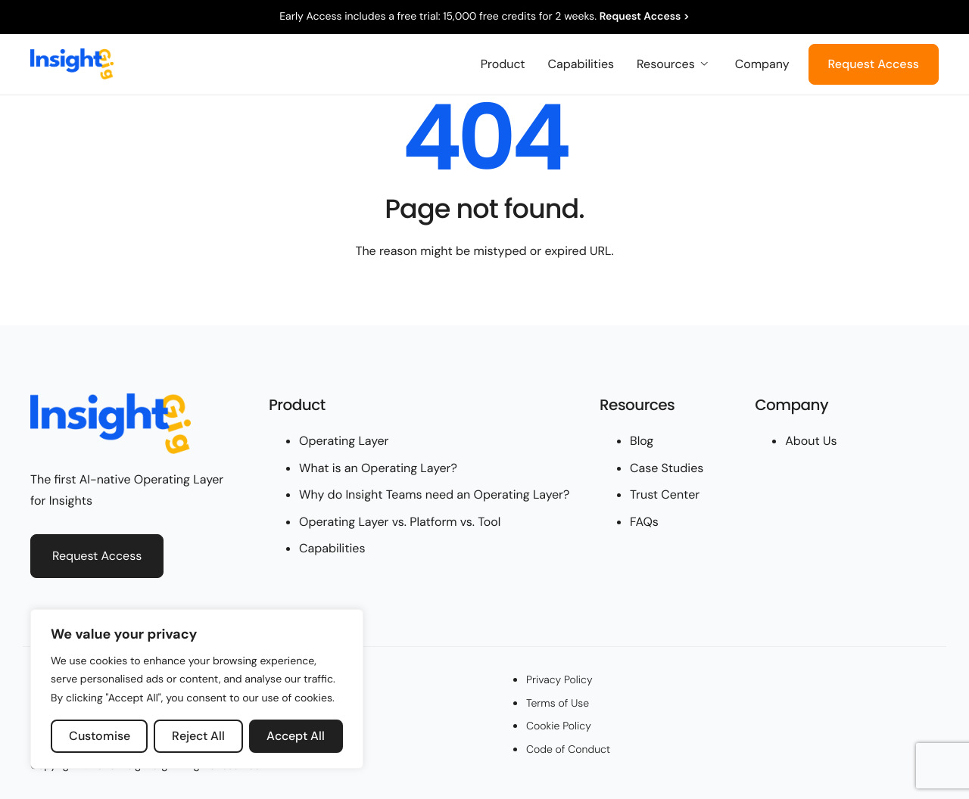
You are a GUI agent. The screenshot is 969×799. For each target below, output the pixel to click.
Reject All (198, 736)
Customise (99, 736)
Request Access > (645, 16)
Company (762, 64)
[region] (196, 689)
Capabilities (581, 64)
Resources (672, 64)
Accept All (295, 736)
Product (503, 64)
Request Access (873, 64)
